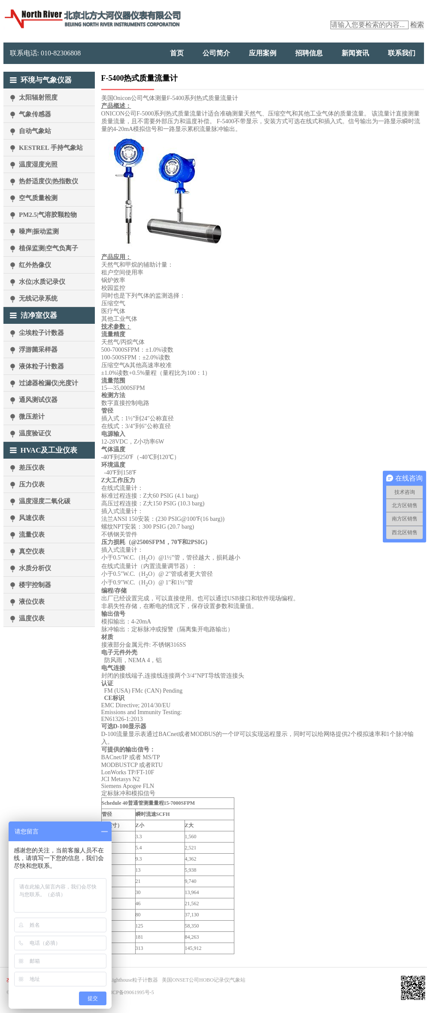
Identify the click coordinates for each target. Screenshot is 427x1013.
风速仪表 (32, 517)
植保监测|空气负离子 (48, 248)
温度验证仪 (35, 433)
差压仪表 (32, 467)
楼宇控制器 (35, 584)
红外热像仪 (35, 265)
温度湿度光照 (38, 164)
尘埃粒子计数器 (41, 332)
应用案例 (262, 53)
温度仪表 (32, 618)
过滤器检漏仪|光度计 (48, 383)
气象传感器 (35, 114)
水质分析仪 (35, 568)
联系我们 (401, 53)
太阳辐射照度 (38, 97)
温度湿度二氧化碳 (44, 501)
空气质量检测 (38, 198)
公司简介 (216, 53)
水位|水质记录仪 (42, 281)
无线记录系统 (38, 298)
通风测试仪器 (38, 399)
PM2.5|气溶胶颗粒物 (48, 214)
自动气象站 (35, 131)
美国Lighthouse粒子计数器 (128, 980)
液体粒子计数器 (41, 366)
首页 (177, 53)
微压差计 (32, 416)
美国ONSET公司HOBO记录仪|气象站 (203, 980)
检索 (417, 24)
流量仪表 (32, 534)
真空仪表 (32, 551)
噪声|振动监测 (39, 231)
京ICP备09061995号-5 (130, 992)
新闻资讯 (355, 53)
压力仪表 (32, 484)
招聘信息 (309, 53)
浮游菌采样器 (38, 349)
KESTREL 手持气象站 (51, 147)
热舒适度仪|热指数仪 (48, 181)
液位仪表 (32, 601)
